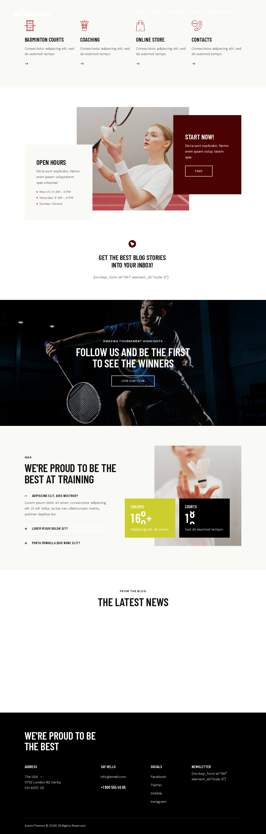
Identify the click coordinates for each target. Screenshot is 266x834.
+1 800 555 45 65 (113, 787)
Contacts (202, 39)
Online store (150, 39)
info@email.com (113, 777)
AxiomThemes (35, 826)
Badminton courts (44, 39)
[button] (67, 495)
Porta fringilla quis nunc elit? (56, 543)
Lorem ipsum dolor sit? (50, 528)
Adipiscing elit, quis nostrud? (55, 495)
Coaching (90, 39)
